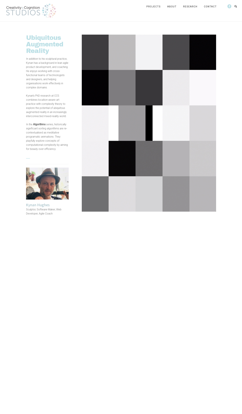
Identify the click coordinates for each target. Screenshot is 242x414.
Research (190, 6)
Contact (210, 6)
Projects (153, 6)
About (172, 6)
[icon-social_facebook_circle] (229, 6)
